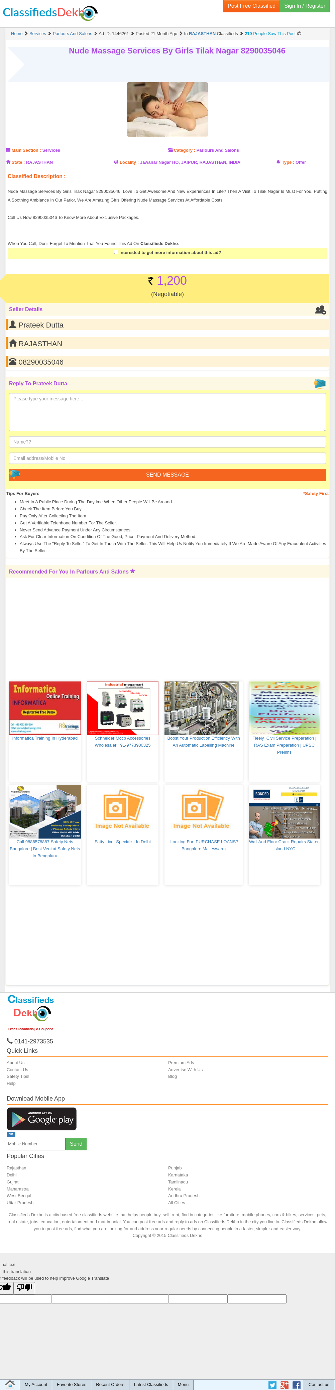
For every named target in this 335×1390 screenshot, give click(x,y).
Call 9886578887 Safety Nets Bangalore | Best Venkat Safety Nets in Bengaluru (45, 848)
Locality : (129, 162)
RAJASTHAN (202, 33)
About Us (15, 1062)
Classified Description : (37, 176)
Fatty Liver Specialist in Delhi (123, 841)
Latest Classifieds (151, 1384)
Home (17, 33)
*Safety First (316, 493)
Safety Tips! (18, 1076)
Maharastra (18, 1188)
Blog (172, 1076)
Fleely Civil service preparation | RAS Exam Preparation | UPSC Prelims (285, 745)
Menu (183, 1384)
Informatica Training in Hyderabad (45, 738)
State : (18, 162)
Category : (184, 150)
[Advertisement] (144, 182)
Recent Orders (110, 1384)
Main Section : (26, 150)
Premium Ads (181, 1062)
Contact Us (17, 1069)
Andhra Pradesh (184, 1195)
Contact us (319, 1384)
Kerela (174, 1188)
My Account (36, 1384)
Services (37, 33)
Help (11, 1083)
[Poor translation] (24, 1288)
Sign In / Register (304, 6)
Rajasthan (16, 1167)
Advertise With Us (185, 1069)
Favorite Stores (71, 1384)
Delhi (12, 1174)
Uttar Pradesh (20, 1202)
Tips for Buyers (22, 493)
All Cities (176, 1202)
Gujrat (12, 1181)
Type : (288, 162)
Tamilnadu (178, 1181)
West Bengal (19, 1195)
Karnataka (178, 1174)
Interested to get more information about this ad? (167, 252)
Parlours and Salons (72, 33)
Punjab (175, 1167)
